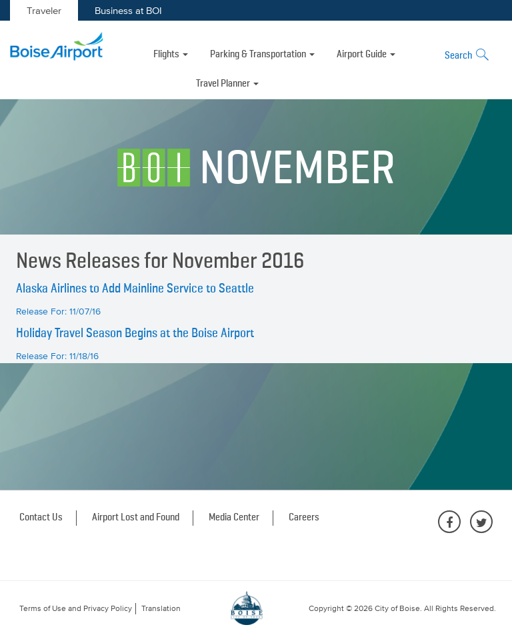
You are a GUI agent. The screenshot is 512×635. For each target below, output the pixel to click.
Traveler (44, 10)
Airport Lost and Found (135, 517)
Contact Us (41, 517)
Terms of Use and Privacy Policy (75, 608)
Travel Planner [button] (227, 84)
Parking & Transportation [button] (262, 54)
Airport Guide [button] (366, 54)
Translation (161, 608)
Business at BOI (128, 10)
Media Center (234, 517)
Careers (304, 517)
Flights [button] (170, 54)
